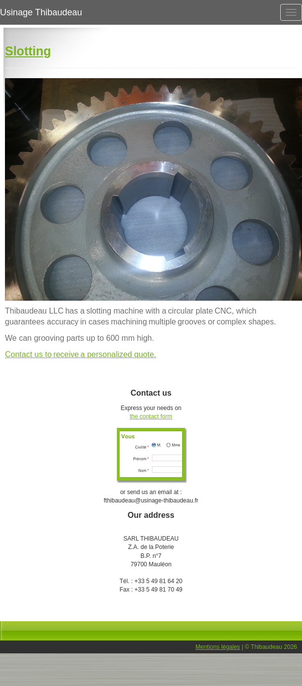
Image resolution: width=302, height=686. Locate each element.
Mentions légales (218, 646)
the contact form (151, 416)
